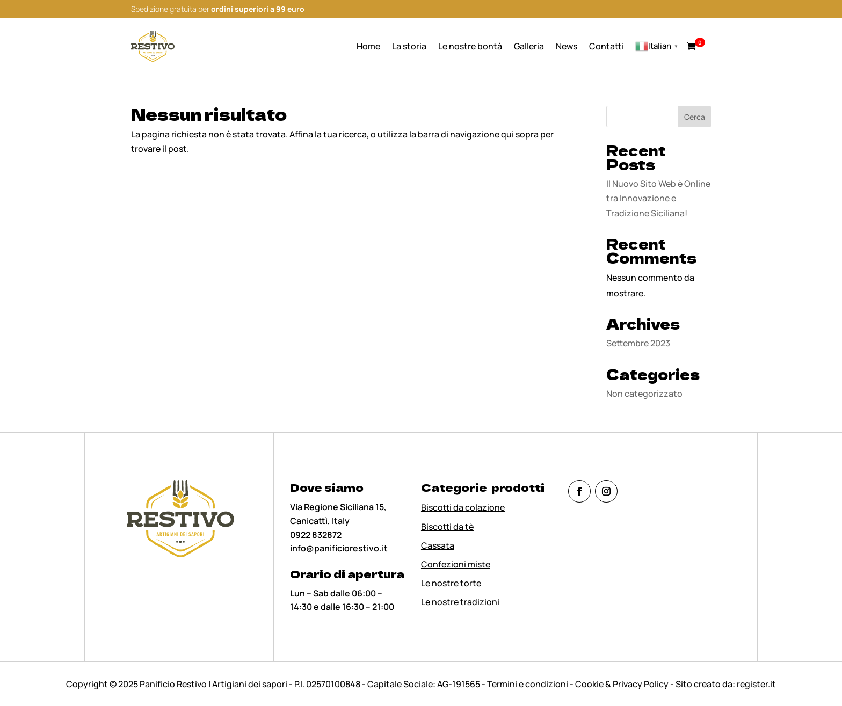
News (566, 46)
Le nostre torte (451, 583)
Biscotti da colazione (463, 507)
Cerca (694, 117)
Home (368, 46)
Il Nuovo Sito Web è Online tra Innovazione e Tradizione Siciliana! (658, 198)
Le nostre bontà (470, 46)
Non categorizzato (644, 393)
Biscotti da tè (447, 527)
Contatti (606, 46)
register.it (756, 684)
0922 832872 (316, 535)
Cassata (437, 545)
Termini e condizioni (528, 684)
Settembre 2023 (638, 343)
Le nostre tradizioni (460, 602)
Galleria (529, 46)
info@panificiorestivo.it (339, 548)
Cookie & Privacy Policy (622, 684)
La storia (409, 46)
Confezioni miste (455, 564)
